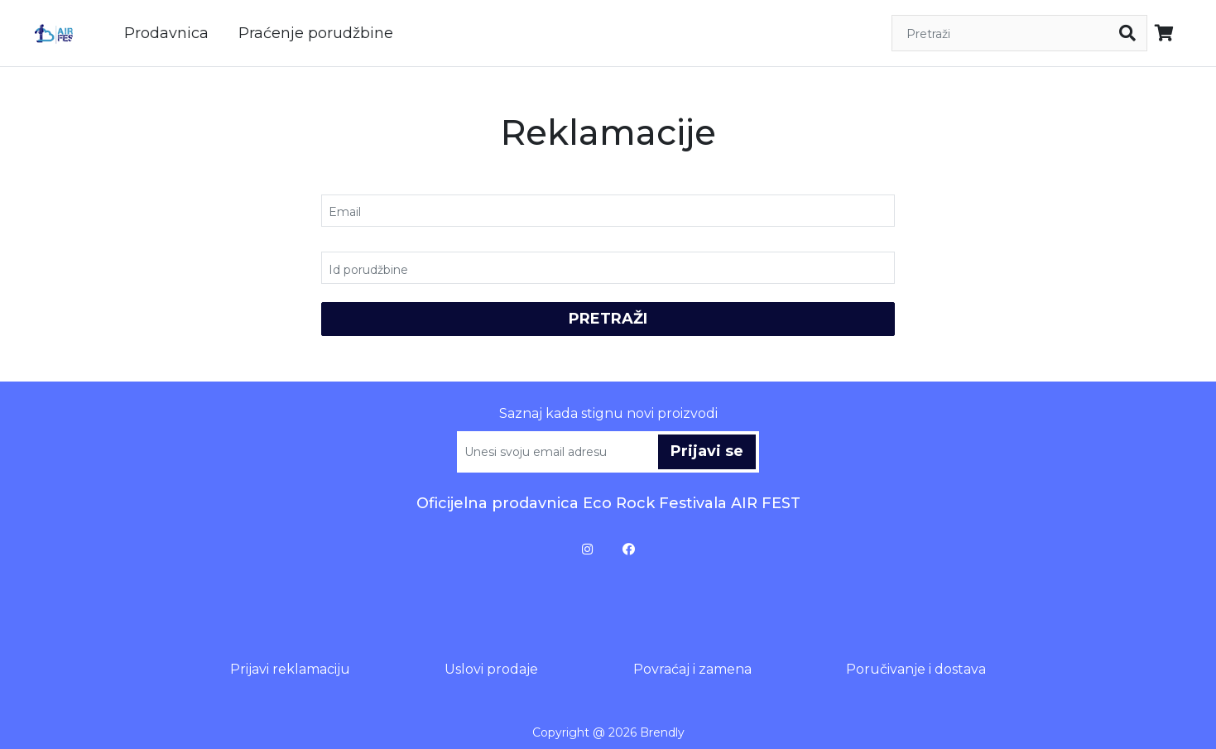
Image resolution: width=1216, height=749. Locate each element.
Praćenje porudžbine (315, 33)
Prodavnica (166, 33)
